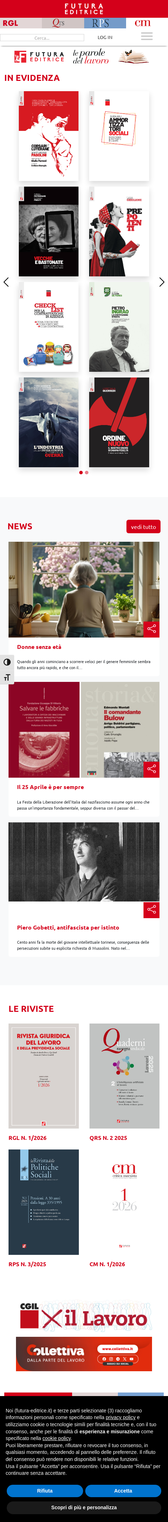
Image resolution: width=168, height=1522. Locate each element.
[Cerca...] (42, 37)
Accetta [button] (123, 1491)
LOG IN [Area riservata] (105, 37)
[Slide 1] (81, 472)
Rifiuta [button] (45, 1491)
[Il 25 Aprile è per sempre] (84, 740)
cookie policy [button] (57, 1438)
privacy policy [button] (121, 1417)
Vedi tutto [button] (143, 526)
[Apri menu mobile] (147, 37)
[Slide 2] (86, 472)
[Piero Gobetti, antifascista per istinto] (84, 861)
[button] (151, 630)
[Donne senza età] (84, 598)
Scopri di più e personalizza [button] (83, 1507)
